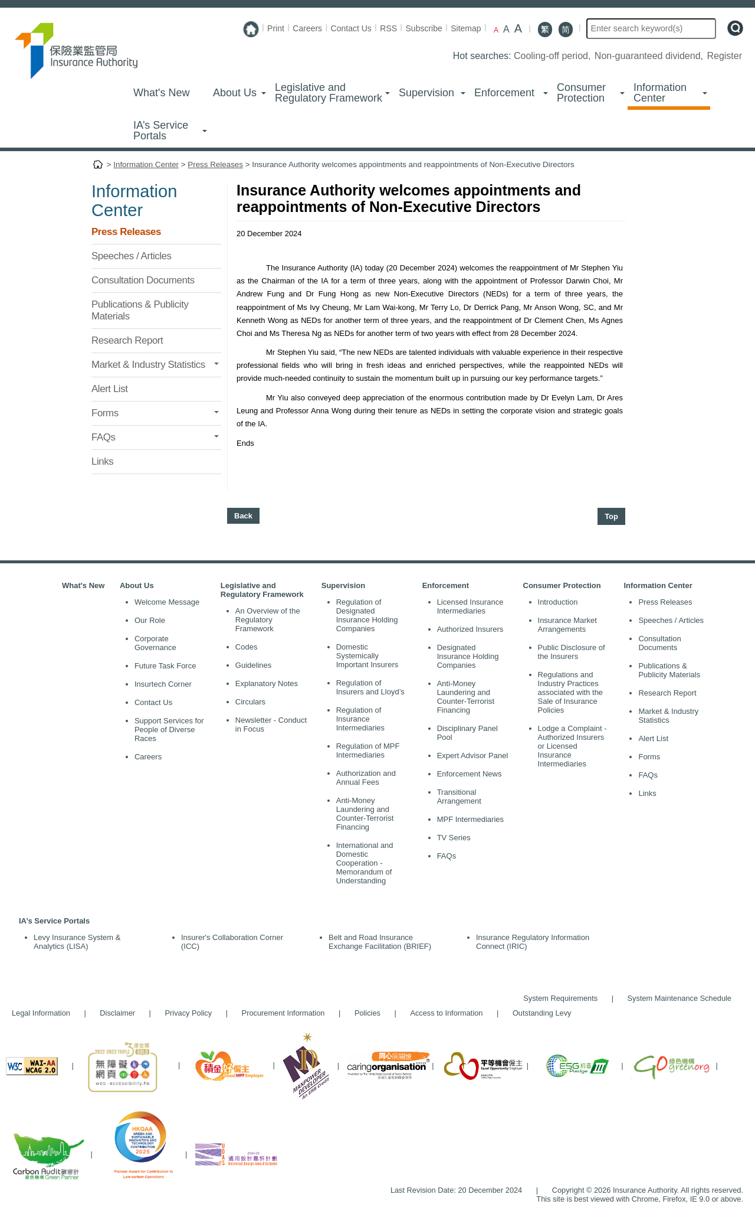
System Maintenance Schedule (679, 998)
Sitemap (466, 28)
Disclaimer (117, 1013)
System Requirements (560, 998)
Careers (307, 28)
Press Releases (215, 164)
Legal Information (41, 1013)
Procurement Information (283, 1013)
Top (611, 516)
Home (97, 167)
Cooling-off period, (553, 56)
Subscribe (424, 28)
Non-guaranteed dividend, (650, 56)
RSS (388, 28)
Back (243, 515)
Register (724, 56)
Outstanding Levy (536, 1013)
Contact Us (351, 28)
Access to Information (446, 1013)
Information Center (146, 164)
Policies (367, 1013)
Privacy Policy (188, 1013)
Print (275, 28)
